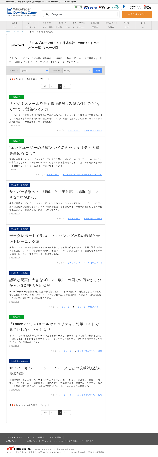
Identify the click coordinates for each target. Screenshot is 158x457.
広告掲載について (76, 441)
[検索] (80, 14)
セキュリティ (111, 23)
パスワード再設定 (55, 437)
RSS (74, 452)
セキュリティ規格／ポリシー (88, 307)
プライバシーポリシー (61, 452)
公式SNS (23, 452)
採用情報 (91, 452)
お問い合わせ (32, 441)
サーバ (30, 23)
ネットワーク (79, 27)
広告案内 (32, 452)
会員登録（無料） (137, 14)
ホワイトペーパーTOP (15, 32)
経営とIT (95, 23)
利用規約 (89, 441)
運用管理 (47, 23)
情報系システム (63, 27)
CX (14, 27)
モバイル (63, 23)
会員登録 (40, 437)
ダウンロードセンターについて (53, 441)
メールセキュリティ (93, 130)
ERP (143, 23)
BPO (127, 27)
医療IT (95, 27)
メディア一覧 (12, 452)
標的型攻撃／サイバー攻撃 (90, 351)
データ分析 (30, 27)
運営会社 (81, 452)
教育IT (111, 27)
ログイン (30, 437)
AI (143, 27)
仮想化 (14, 23)
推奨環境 (100, 452)
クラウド (127, 23)
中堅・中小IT (79, 23)
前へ (46, 86)
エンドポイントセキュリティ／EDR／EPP (82, 175)
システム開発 (47, 27)
